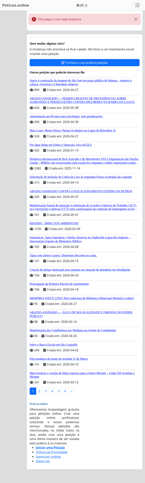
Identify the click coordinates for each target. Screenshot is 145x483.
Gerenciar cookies (48, 457)
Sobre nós (43, 461)
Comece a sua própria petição (84, 63)
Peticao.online (15, 5)
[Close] (135, 19)
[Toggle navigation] (137, 5)
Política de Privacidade (51, 452)
